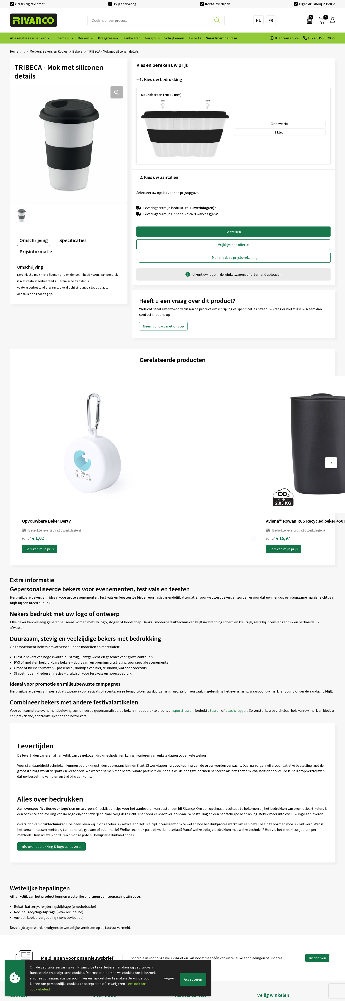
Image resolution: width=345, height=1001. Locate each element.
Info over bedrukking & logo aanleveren (51, 763)
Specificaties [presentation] (66, 238)
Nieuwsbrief (101, 927)
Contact (181, 920)
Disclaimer (265, 942)
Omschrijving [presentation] (31, 238)
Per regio (99, 942)
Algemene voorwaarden (275, 920)
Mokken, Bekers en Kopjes (49, 51)
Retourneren (185, 942)
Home (14, 51)
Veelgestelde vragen (108, 935)
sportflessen (183, 627)
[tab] (31, 238)
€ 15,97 (112, 455)
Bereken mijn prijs (39, 466)
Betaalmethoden (188, 935)
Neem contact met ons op (163, 312)
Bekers (77, 51)
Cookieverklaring (270, 927)
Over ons (99, 920)
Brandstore (184, 927)
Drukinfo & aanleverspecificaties (117, 949)
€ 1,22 (188, 455)
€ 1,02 (33, 455)
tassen (215, 627)
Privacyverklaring (270, 935)
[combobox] (156, 20)
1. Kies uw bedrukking (161, 79)
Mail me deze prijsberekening (284, 244)
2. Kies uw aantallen (159, 177)
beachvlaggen (236, 627)
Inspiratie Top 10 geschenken (115, 957)
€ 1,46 (266, 455)
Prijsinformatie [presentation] (102, 238)
